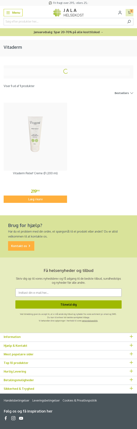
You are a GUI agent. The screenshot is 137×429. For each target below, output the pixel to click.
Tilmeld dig (68, 304)
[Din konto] (120, 12)
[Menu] (13, 12)
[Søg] (129, 21)
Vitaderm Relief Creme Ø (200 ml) (35, 173)
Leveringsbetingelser (46, 400)
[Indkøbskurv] (130, 12)
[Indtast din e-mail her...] (68, 292)
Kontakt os (21, 246)
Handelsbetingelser (16, 400)
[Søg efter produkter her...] (64, 21)
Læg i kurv (35, 199)
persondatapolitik (90, 320)
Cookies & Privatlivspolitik (80, 400)
